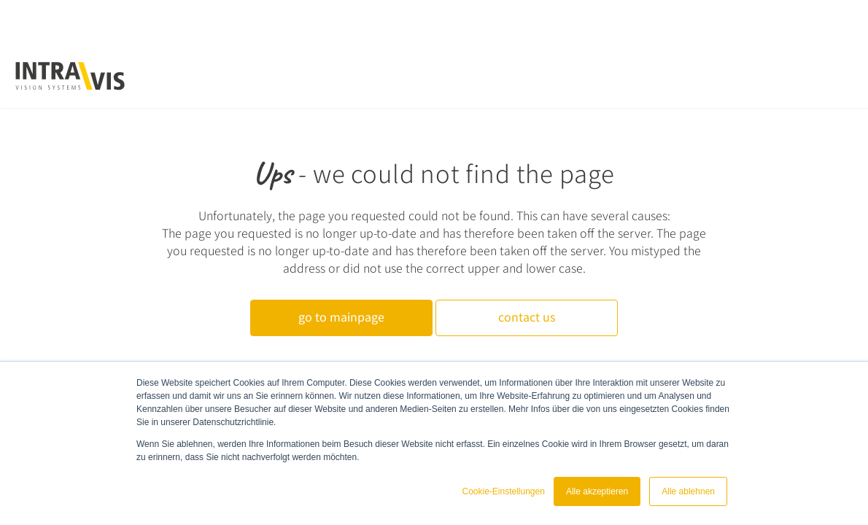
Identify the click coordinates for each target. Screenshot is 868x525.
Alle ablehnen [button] (688, 491)
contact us (526, 316)
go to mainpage (341, 316)
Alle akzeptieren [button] (597, 491)
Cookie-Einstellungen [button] (503, 491)
